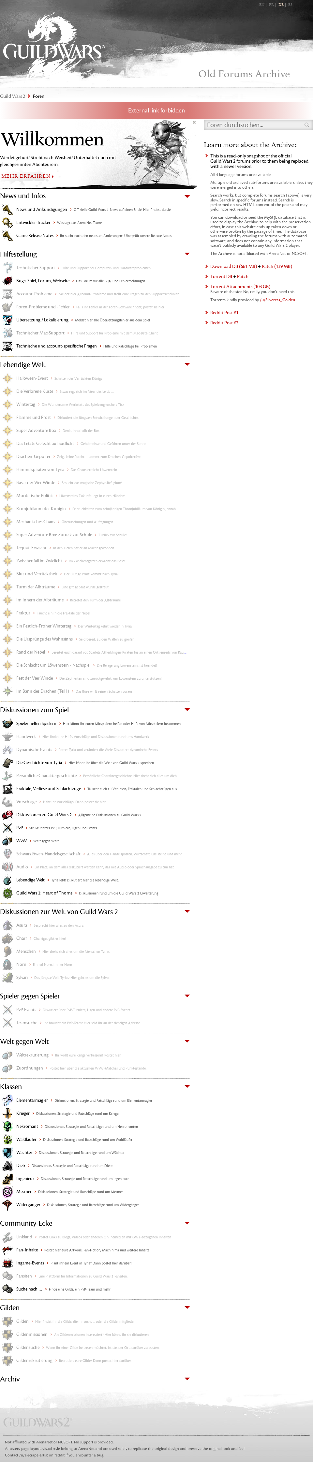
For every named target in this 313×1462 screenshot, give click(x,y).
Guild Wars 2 (54, 46)
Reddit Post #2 (224, 323)
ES (290, 5)
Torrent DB (221, 276)
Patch (242, 276)
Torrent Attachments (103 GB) (240, 286)
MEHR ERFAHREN (26, 176)
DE (281, 5)
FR (271, 5)
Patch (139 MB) (277, 266)
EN (261, 5)
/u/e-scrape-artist (33, 1455)
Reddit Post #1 (224, 313)
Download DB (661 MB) (233, 266)
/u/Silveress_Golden (277, 300)
